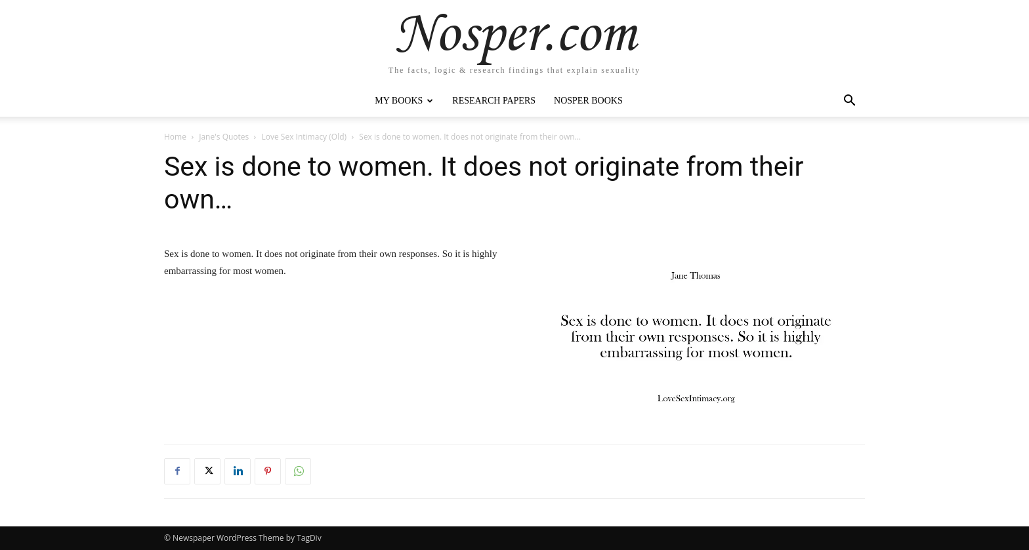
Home (175, 136)
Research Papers (494, 101)
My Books (404, 101)
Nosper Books (588, 101)
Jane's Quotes (224, 136)
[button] (849, 102)
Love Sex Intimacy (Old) (304, 136)
